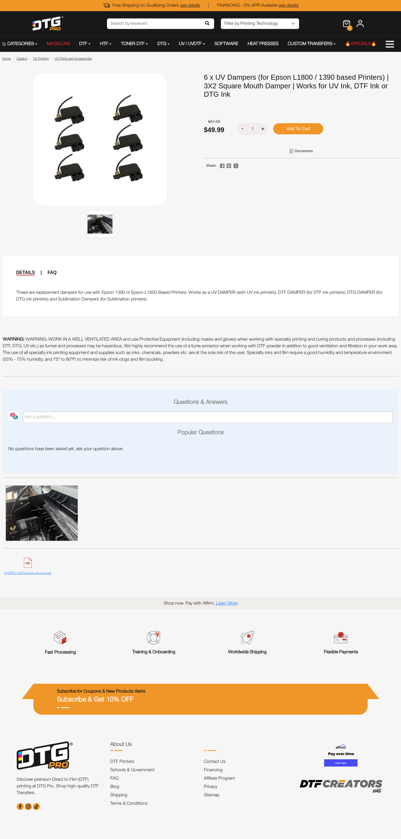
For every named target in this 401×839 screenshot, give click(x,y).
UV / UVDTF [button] (190, 44)
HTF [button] (104, 44)
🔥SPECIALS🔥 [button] (360, 44)
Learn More (227, 603)
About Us (121, 744)
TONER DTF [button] (133, 44)
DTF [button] (83, 44)
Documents (304, 151)
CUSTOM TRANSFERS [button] (310, 44)
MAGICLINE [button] (58, 44)
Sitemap (211, 795)
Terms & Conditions (129, 804)
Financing (213, 770)
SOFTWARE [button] (226, 44)
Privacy (210, 787)
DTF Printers (122, 762)
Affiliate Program (219, 778)
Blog (114, 787)
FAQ (52, 272)
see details (190, 6)
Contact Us (215, 762)
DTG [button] (161, 44)
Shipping (118, 795)
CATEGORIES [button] (18, 44)
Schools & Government (132, 770)
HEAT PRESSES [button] (263, 44)
